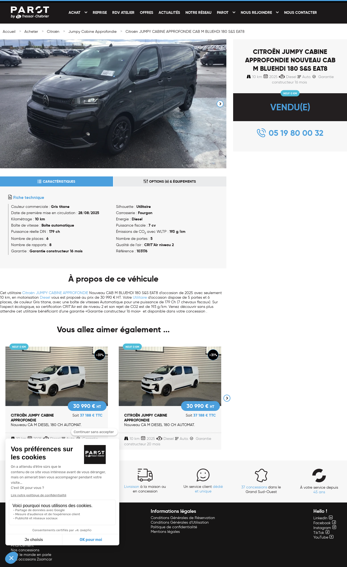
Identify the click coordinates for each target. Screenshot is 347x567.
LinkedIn (323, 518)
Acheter (31, 31)
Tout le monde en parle (31, 554)
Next (220, 103)
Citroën (53, 31)
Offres (146, 12)
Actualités (169, 12)
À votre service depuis (319, 489)
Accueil (9, 31)
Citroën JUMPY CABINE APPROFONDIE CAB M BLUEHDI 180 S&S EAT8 (185, 31)
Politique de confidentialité (174, 527)
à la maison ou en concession (145, 489)
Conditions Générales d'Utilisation (180, 522)
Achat (75, 12)
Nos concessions (25, 550)
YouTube (323, 537)
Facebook (324, 523)
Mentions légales (165, 531)
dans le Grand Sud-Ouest (261, 489)
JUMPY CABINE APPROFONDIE (62, 293)
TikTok (321, 532)
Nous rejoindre (256, 12)
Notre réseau (198, 12)
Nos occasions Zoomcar (31, 559)
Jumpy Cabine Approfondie (92, 31)
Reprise (100, 12)
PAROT (223, 12)
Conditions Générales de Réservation (183, 518)
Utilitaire (140, 297)
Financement (22, 545)
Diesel (45, 297)
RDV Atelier (123, 12)
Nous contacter (300, 12)
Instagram (324, 528)
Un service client (203, 489)
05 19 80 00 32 (296, 133)
